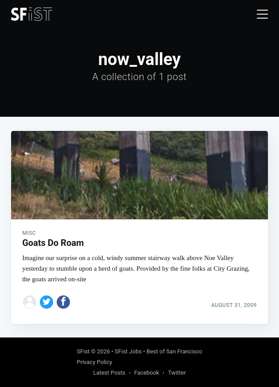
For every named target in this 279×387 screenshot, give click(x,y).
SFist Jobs (128, 351)
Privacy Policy (94, 362)
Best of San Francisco (174, 351)
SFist (83, 351)
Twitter (177, 372)
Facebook (146, 372)
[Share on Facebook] (63, 302)
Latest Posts (109, 372)
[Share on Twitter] (46, 302)
